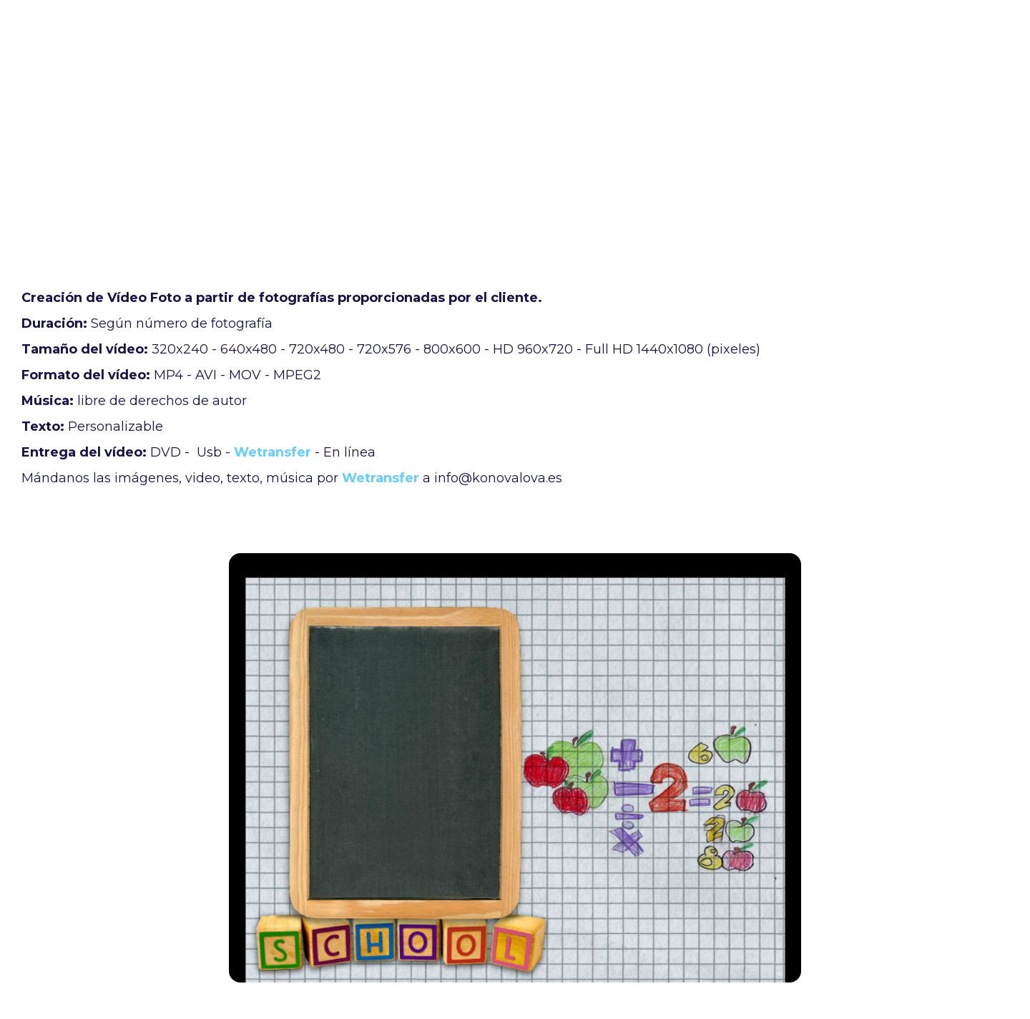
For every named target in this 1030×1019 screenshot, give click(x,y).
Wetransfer (272, 452)
